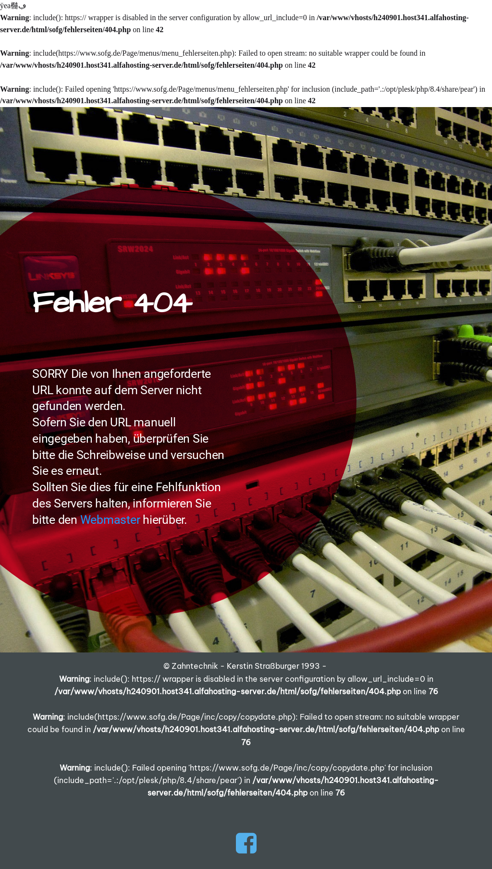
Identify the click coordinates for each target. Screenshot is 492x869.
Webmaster (110, 520)
